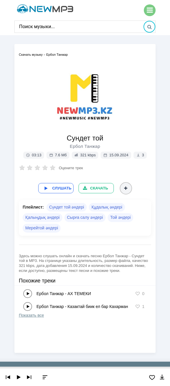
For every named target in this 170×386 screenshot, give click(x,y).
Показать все (31, 315)
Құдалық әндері (106, 207)
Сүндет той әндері (66, 207)
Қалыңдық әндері (42, 217)
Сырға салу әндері (85, 217)
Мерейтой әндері (41, 228)
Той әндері (120, 217)
